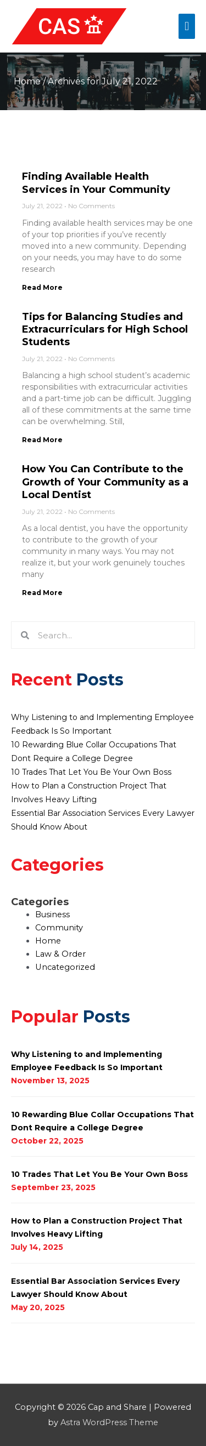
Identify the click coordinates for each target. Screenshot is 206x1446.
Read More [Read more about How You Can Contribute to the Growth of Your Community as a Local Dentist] (42, 592)
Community (59, 928)
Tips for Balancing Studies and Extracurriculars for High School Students (105, 329)
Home (27, 81)
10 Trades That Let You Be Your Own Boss (91, 772)
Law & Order (60, 954)
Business (52, 914)
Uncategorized (65, 967)
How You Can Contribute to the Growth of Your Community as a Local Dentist (105, 482)
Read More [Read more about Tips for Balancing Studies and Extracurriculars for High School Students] (42, 440)
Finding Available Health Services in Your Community (96, 182)
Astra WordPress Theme (109, 1422)
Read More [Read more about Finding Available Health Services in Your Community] (42, 287)
